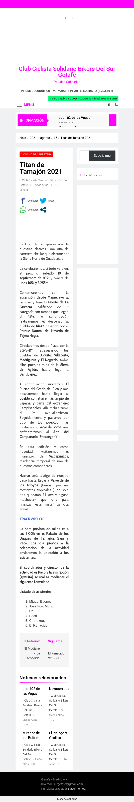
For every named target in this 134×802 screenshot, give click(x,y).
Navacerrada (59, 689)
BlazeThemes (76, 788)
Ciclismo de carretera (36, 154)
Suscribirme (102, 155)
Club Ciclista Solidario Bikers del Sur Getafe (67, 71)
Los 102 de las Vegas (74, 118)
